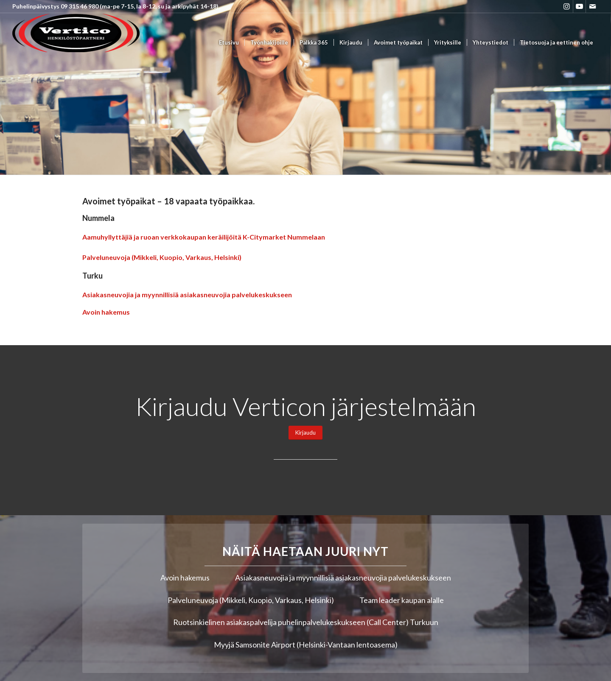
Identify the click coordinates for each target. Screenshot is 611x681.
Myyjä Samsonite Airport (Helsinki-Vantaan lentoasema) (306, 644)
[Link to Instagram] (567, 6)
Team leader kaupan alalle (401, 600)
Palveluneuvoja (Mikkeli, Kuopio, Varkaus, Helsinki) (161, 257)
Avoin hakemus (106, 312)
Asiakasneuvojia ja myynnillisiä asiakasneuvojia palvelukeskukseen (187, 294)
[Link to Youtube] (579, 6)
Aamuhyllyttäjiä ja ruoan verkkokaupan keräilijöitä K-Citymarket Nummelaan (203, 237)
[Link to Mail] (592, 6)
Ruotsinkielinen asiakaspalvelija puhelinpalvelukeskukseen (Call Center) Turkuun (305, 622)
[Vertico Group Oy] (76, 42)
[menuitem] (228, 42)
